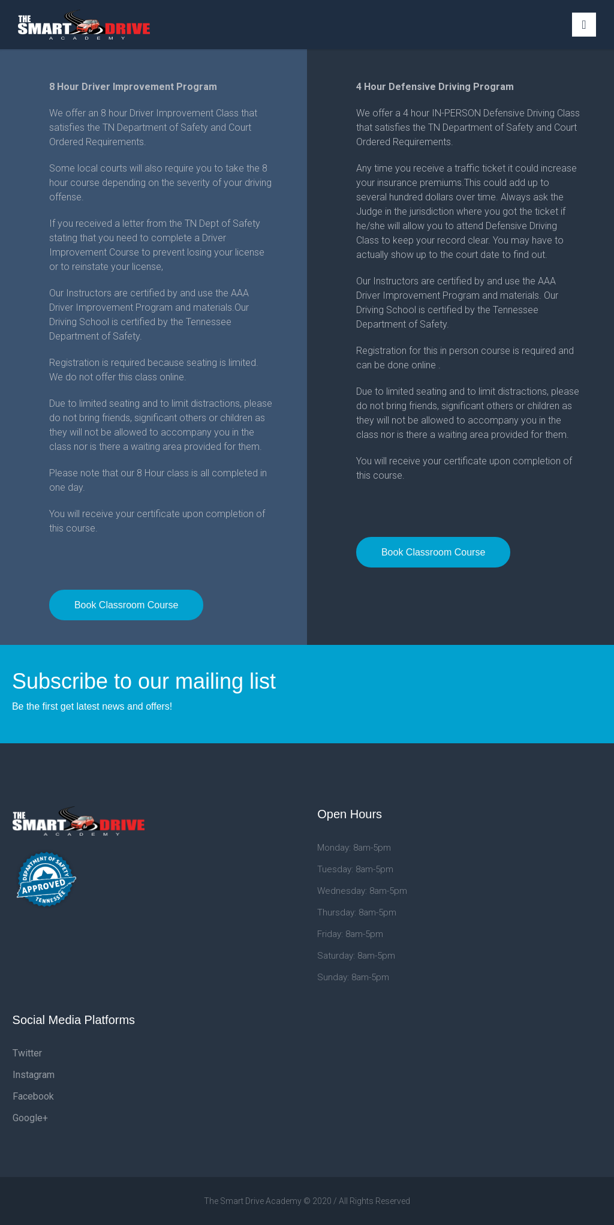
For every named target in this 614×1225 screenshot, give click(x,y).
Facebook (33, 1096)
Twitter (27, 1053)
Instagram (34, 1074)
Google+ (30, 1118)
